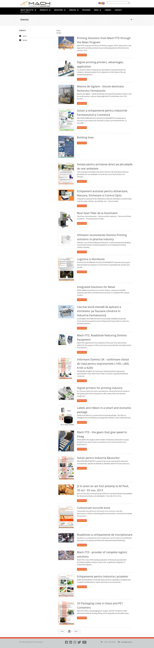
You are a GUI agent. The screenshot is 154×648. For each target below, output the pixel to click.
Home (131, 19)
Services (72, 10)
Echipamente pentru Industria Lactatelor (102, 576)
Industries (58, 10)
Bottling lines (85, 137)
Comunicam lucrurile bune (93, 507)
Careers (108, 10)
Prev (61, 631)
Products (44, 10)
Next (77, 631)
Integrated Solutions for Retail (96, 287)
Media (25, 40)
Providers (86, 10)
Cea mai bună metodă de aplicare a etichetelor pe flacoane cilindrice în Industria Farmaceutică (99, 311)
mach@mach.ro (126, 642)
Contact (118, 10)
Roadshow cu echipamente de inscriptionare (104, 534)
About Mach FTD (27, 10)
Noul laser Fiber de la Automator (97, 213)
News (96, 10)
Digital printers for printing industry (99, 388)
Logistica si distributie (91, 259)
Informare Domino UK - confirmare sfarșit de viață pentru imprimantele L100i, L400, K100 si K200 (103, 364)
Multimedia (25, 12)
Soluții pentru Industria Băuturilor (98, 458)
